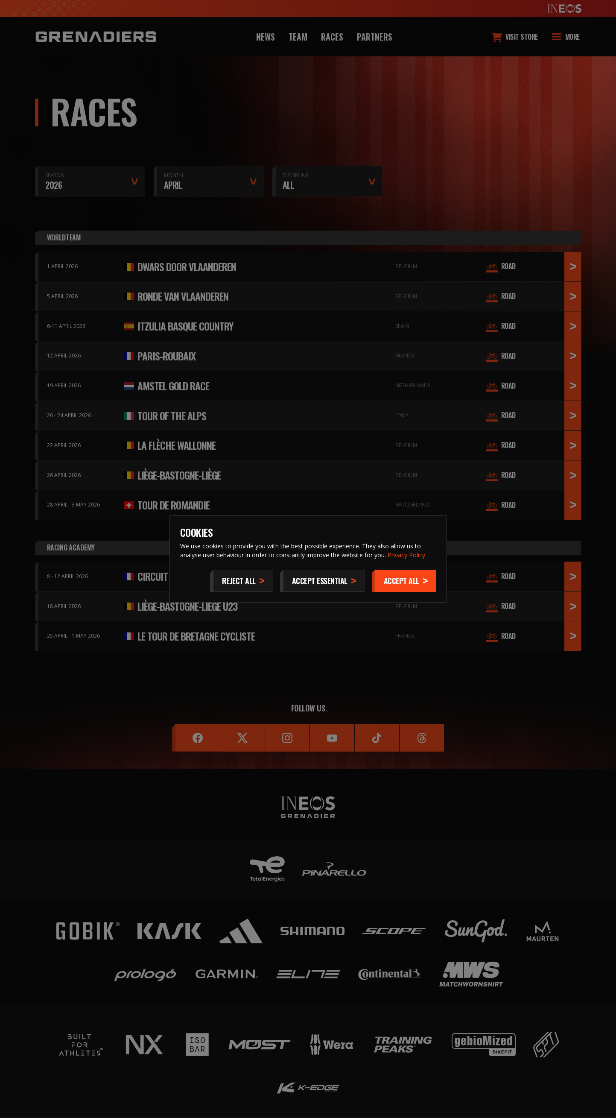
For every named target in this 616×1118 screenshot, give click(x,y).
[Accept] (404, 581)
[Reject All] (241, 581)
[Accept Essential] (322, 581)
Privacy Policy (406, 555)
